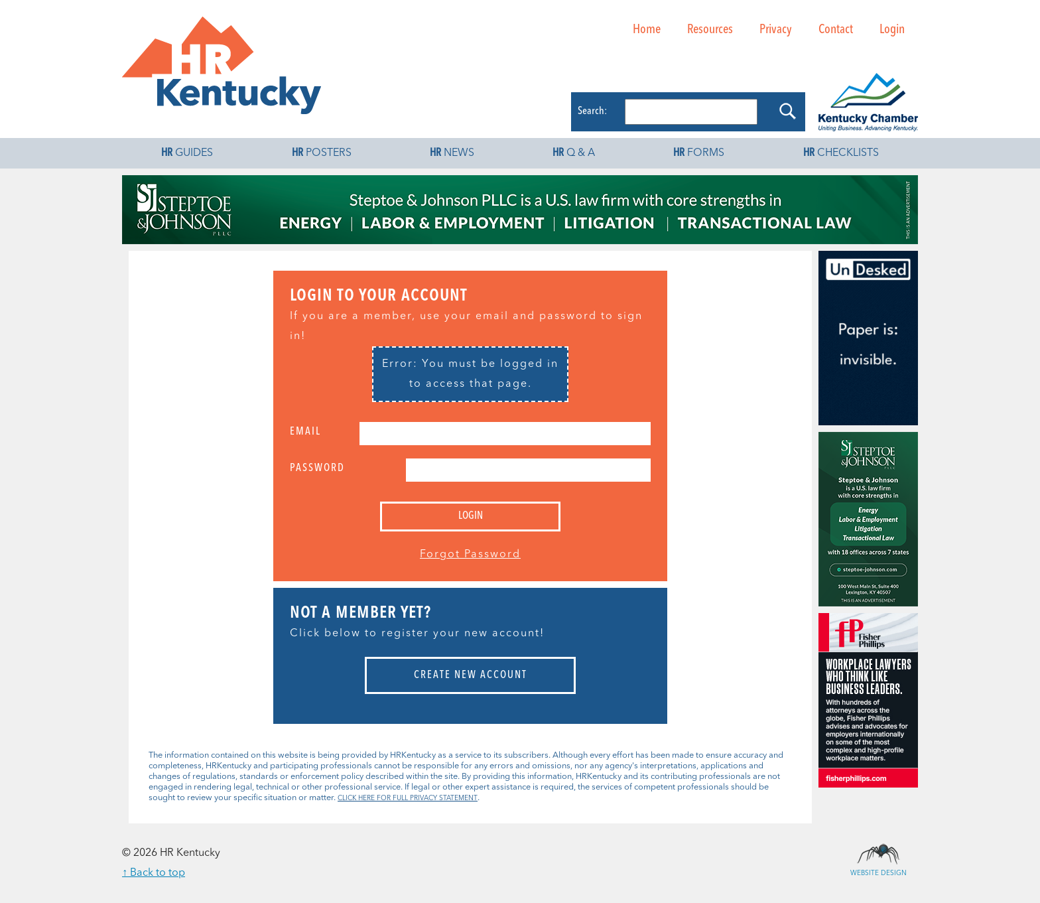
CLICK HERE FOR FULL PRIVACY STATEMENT (408, 798)
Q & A (573, 153)
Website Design (878, 853)
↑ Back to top (153, 873)
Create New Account (470, 675)
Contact (835, 29)
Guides (187, 153)
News (452, 153)
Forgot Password (470, 554)
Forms (698, 153)
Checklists (841, 153)
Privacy (775, 29)
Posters (322, 153)
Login (892, 29)
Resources (710, 29)
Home (647, 29)
